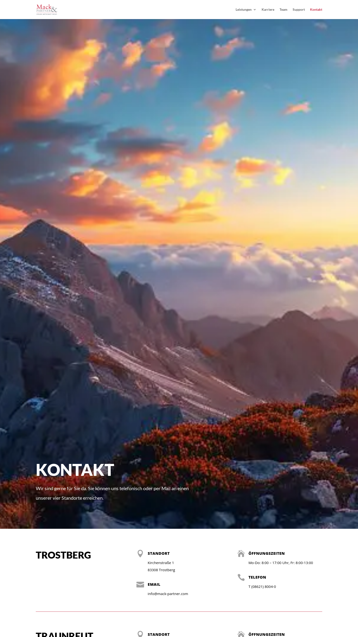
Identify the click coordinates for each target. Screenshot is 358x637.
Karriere (268, 9)
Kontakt (316, 9)
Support (299, 9)
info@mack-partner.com (168, 593)
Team (283, 9)
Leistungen (244, 9)
